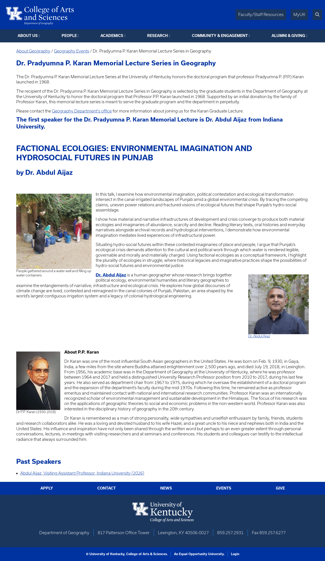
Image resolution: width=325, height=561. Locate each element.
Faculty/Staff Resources (260, 14)
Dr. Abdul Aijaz (259, 336)
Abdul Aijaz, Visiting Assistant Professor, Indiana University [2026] (82, 473)
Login (235, 554)
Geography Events (71, 51)
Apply (46, 488)
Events (223, 488)
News (166, 488)
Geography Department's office (82, 111)
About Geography (33, 51)
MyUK (299, 14)
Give (280, 488)
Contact (106, 488)
